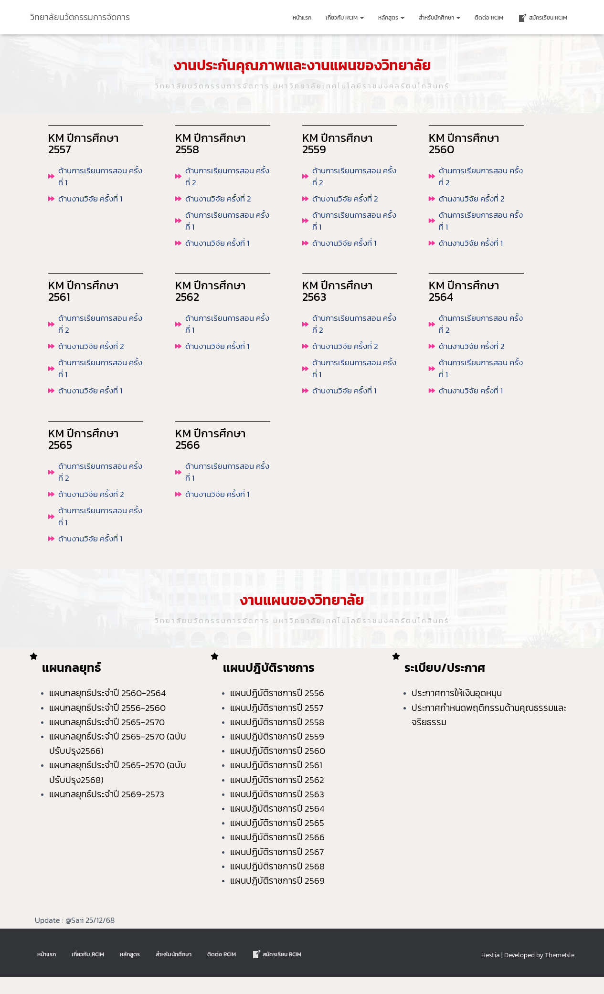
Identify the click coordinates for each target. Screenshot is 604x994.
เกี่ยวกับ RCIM (345, 17)
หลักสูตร (391, 17)
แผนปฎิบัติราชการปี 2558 (278, 739)
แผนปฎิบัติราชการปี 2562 (277, 797)
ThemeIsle (559, 972)
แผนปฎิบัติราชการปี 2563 (277, 811)
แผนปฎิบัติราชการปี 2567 (277, 869)
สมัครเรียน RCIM (542, 18)
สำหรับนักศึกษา (439, 17)
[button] (361, 17)
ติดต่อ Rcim (489, 17)
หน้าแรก (302, 17)
